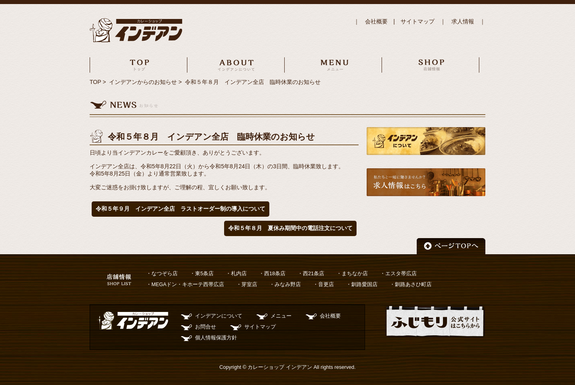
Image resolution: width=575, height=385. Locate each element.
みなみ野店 (288, 284)
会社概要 (376, 21)
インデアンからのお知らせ (143, 82)
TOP (95, 82)
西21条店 (313, 273)
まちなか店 (355, 273)
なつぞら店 (164, 273)
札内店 (239, 273)
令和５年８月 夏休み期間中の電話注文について (290, 228)
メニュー (281, 316)
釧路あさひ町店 (413, 284)
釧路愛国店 (364, 284)
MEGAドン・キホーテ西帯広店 (187, 284)
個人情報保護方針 (216, 338)
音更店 (326, 284)
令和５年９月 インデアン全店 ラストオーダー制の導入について (180, 208)
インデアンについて (218, 316)
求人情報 (462, 21)
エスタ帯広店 (401, 273)
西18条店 (274, 273)
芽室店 (249, 284)
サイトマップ (417, 21)
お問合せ (205, 327)
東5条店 (204, 273)
